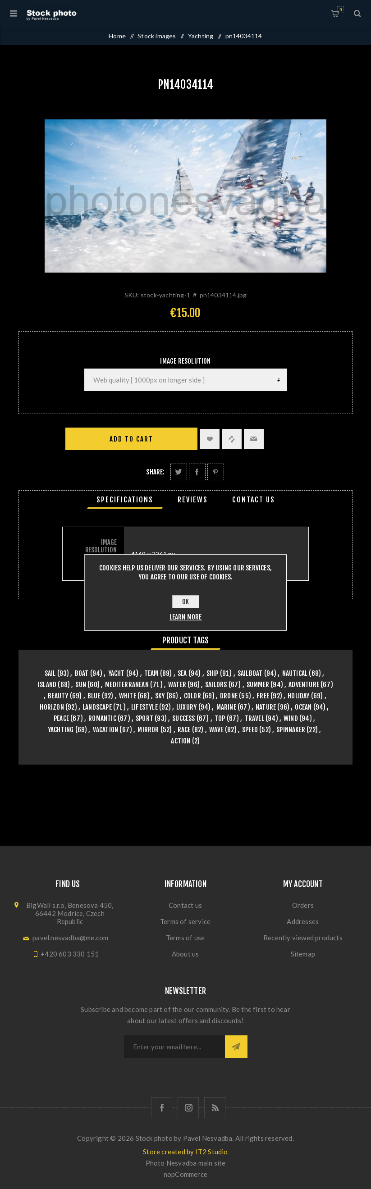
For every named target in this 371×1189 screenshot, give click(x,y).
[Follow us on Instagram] (188, 1107)
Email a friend (254, 439)
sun (80, 684)
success (183, 718)
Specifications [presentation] (124, 499)
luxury (186, 707)
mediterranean (127, 684)
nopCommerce (185, 1174)
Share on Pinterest (215, 472)
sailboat (250, 673)
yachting (61, 729)
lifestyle (144, 707)
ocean (303, 707)
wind (291, 718)
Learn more (185, 617)
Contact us (185, 905)
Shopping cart (340, 9)
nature (266, 707)
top (220, 718)
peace (61, 718)
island (47, 684)
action (180, 741)
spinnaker (290, 729)
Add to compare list (232, 439)
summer (258, 684)
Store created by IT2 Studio (185, 1152)
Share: (155, 472)
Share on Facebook (197, 472)
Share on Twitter (178, 472)
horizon (52, 707)
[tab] (124, 500)
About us (185, 954)
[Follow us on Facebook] (161, 1107)
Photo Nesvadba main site (186, 1163)
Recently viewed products (303, 938)
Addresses (303, 921)
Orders (303, 905)
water (177, 684)
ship (212, 673)
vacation (106, 729)
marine (226, 707)
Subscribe (236, 1046)
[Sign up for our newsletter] (174, 1046)
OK (185, 602)
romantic (102, 718)
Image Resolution (185, 361)
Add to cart (131, 439)
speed (250, 729)
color (192, 696)
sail (50, 673)
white (127, 696)
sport (144, 718)
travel (254, 718)
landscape (97, 707)
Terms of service (185, 921)
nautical (295, 673)
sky (160, 696)
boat (82, 673)
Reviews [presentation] (193, 499)
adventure (304, 684)
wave (216, 729)
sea (182, 673)
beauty (58, 696)
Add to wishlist (210, 439)
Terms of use (185, 938)
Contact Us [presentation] (253, 499)
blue (94, 696)
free (262, 696)
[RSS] (214, 1107)
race (184, 729)
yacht (116, 673)
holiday (298, 696)
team (151, 673)
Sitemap (303, 954)
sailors (216, 684)
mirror (148, 729)
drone (229, 696)
